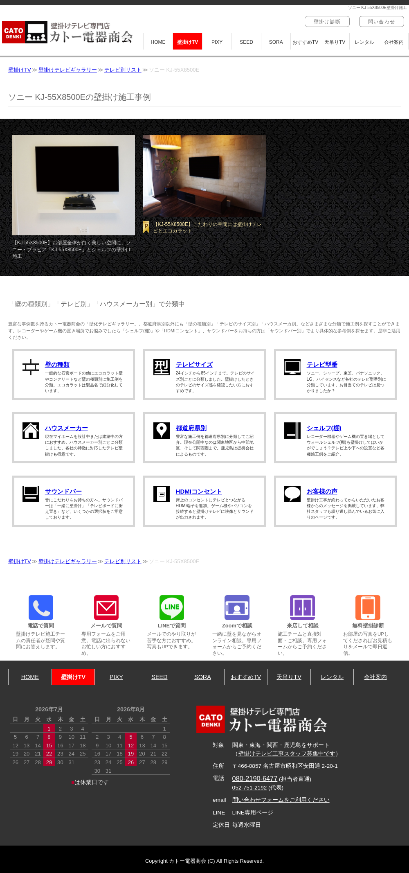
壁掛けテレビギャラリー (67, 70)
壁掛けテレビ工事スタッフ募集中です (286, 754)
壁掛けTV (187, 42)
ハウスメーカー (66, 427)
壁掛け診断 (327, 22)
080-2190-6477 (255, 778)
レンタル (364, 42)
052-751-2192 (249, 788)
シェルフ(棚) (324, 427)
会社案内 (394, 42)
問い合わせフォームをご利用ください (281, 800)
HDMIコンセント (199, 491)
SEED (246, 42)
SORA (276, 42)
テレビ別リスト (123, 70)
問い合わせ (381, 22)
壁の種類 (57, 364)
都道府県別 (191, 427)
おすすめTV (305, 42)
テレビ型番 (322, 364)
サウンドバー (63, 491)
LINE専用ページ (252, 813)
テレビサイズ (194, 364)
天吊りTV (334, 42)
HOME (158, 42)
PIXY (216, 42)
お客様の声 (322, 491)
